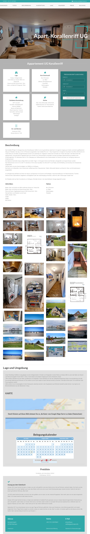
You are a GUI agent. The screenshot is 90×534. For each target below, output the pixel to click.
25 (34, 452)
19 (18, 452)
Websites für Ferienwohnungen (73, 528)
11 (34, 446)
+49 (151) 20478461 (52, 522)
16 (29, 449)
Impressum (10, 528)
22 (26, 452)
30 (29, 454)
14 (23, 449)
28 (23, 454)
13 (21, 449)
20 (21, 452)
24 (31, 452)
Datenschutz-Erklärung (51, 528)
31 (31, 454)
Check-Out (66, 81)
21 (23, 452)
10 (31, 446)
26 (18, 454)
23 (29, 452)
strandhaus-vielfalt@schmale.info (79, 1)
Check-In (65, 74)
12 (18, 449)
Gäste (64, 88)
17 (31, 449)
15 (26, 449)
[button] (12, 212)
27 (21, 454)
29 (26, 454)
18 (34, 449)
